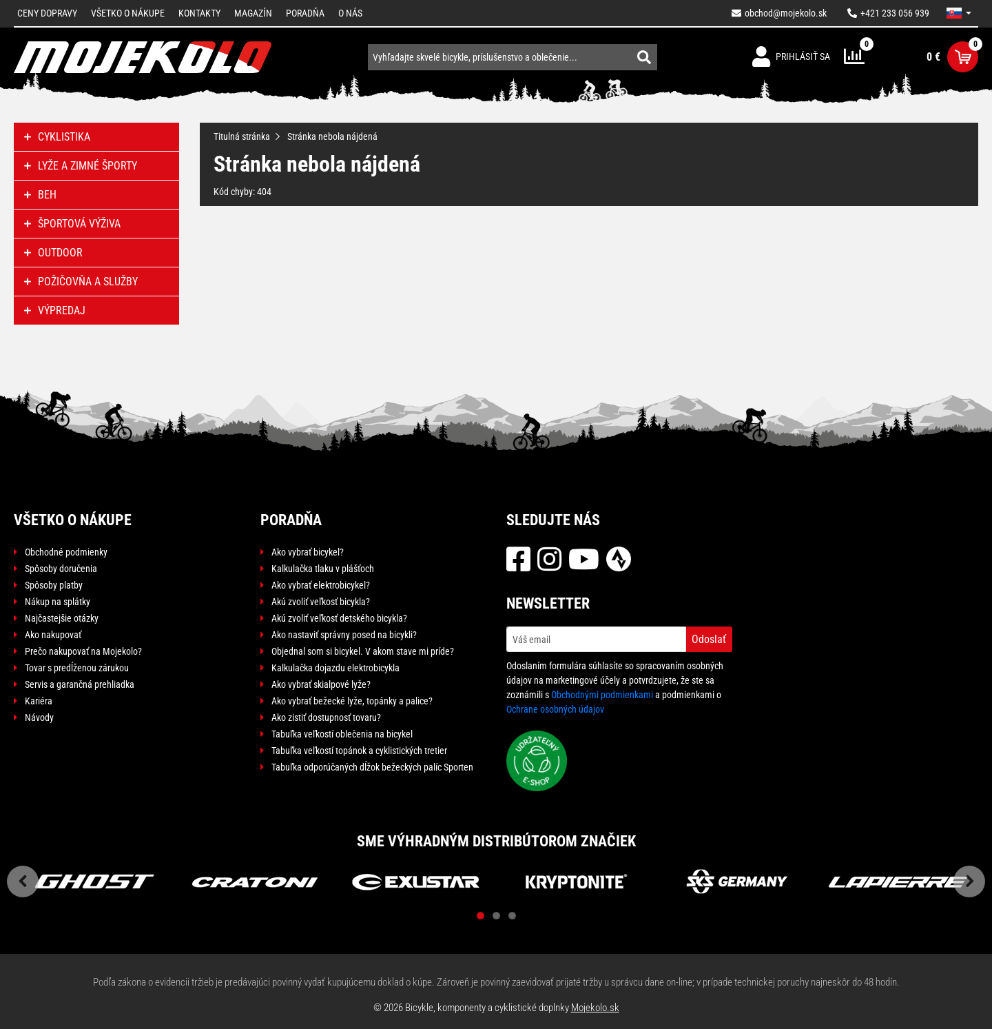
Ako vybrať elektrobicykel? (320, 585)
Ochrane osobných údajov (555, 709)
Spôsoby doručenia (61, 568)
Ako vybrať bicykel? (307, 552)
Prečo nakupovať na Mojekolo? (83, 651)
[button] (959, 13)
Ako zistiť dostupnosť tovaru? (326, 717)
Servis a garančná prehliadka (79, 684)
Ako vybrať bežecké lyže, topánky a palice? (352, 700)
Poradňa (305, 13)
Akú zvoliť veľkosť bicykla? (320, 601)
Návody (39, 717)
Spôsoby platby (54, 585)
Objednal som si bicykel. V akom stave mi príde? (362, 651)
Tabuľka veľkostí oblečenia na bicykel (342, 734)
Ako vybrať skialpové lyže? (321, 684)
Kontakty (199, 13)
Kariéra (38, 700)
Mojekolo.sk (595, 1007)
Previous (23, 881)
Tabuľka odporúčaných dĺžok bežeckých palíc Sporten (372, 767)
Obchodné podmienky (66, 552)
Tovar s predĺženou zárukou (77, 667)
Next (969, 881)
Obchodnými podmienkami (602, 694)
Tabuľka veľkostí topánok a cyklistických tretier (359, 750)
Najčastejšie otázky (62, 618)
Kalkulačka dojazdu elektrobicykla (335, 667)
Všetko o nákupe (128, 13)
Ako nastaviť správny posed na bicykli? (344, 634)
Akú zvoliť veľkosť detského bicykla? (339, 618)
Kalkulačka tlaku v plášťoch (322, 568)
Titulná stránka (242, 136)
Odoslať (709, 639)
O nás (350, 13)
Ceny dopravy (47, 13)
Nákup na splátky (57, 601)
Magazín (253, 13)
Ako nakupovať (53, 634)
